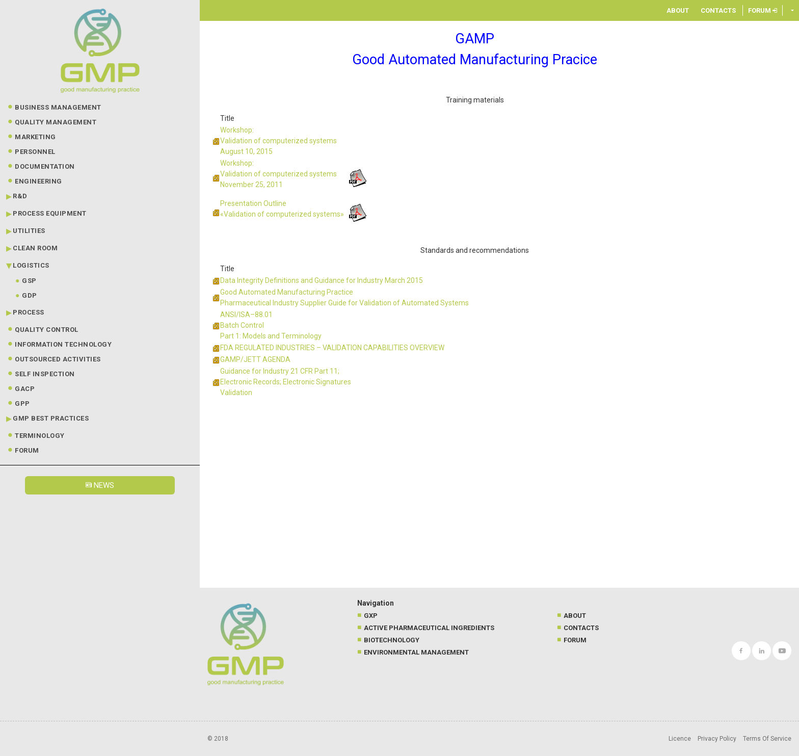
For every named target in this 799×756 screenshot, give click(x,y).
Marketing (35, 137)
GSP (29, 280)
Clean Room (35, 248)
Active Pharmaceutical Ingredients (429, 628)
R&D (20, 196)
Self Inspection (45, 374)
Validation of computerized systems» (284, 214)
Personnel (35, 151)
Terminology (40, 435)
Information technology (63, 344)
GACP (25, 389)
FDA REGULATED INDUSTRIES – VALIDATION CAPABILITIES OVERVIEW (332, 348)
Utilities (29, 230)
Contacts (718, 10)
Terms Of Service (767, 738)
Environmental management (416, 652)
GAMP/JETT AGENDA (255, 359)
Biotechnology (391, 640)
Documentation (45, 166)
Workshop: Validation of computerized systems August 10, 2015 (278, 140)
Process (28, 312)
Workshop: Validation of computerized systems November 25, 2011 (278, 174)
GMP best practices (51, 418)
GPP (22, 403)
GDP (29, 295)
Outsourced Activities (58, 359)
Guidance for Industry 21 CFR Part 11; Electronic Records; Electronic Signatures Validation (285, 382)
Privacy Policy (717, 738)
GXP (371, 615)
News (100, 485)
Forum (27, 450)
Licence (680, 738)
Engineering (38, 181)
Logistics (31, 265)
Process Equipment (50, 213)
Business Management (58, 107)
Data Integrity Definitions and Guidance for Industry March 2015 (321, 280)
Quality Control (46, 329)
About (678, 10)
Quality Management (55, 122)
